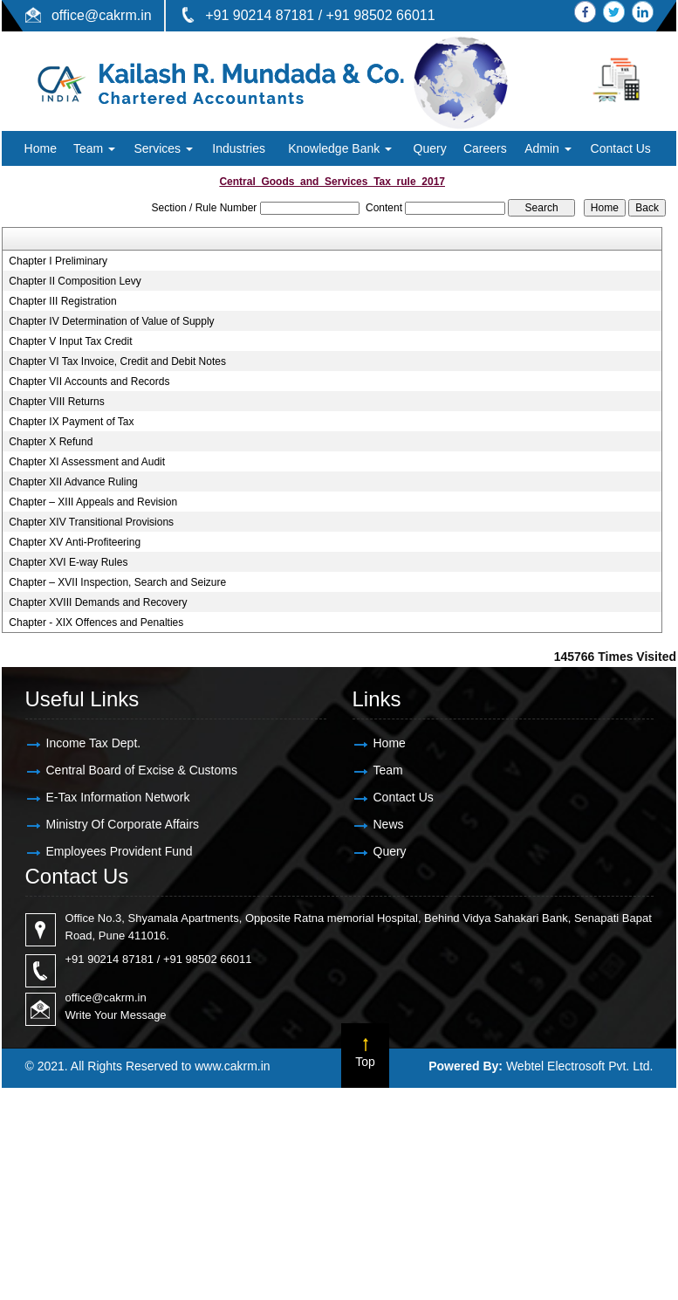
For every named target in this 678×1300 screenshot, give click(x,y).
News (388, 824)
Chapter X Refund (50, 442)
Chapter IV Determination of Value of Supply (111, 321)
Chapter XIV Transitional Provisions (91, 522)
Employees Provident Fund (119, 851)
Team (94, 148)
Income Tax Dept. (93, 743)
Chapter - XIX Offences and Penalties (96, 622)
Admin (548, 148)
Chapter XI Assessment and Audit (87, 462)
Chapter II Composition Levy (74, 281)
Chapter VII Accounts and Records (89, 381)
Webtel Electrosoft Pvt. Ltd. (580, 1066)
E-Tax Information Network (118, 797)
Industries (238, 148)
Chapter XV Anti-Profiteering (74, 542)
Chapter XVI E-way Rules (68, 562)
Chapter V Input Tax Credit (70, 341)
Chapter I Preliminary (58, 261)
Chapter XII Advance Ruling (73, 482)
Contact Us (621, 148)
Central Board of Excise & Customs (141, 770)
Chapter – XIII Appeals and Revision (93, 502)
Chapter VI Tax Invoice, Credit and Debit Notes (117, 361)
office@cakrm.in (101, 15)
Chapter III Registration (62, 301)
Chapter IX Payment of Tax (71, 422)
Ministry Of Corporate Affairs (123, 824)
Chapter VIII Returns (56, 402)
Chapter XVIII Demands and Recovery (98, 602)
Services (163, 148)
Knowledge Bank (340, 148)
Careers (485, 148)
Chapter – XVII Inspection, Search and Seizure (117, 582)
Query (430, 148)
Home (40, 148)
